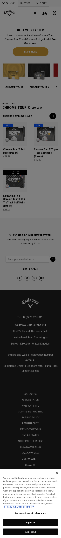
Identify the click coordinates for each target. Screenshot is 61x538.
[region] (30, 503)
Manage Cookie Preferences (30, 513)
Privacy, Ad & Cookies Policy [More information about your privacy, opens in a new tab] (19, 507)
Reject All (30, 522)
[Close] (57, 473)
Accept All (30, 532)
